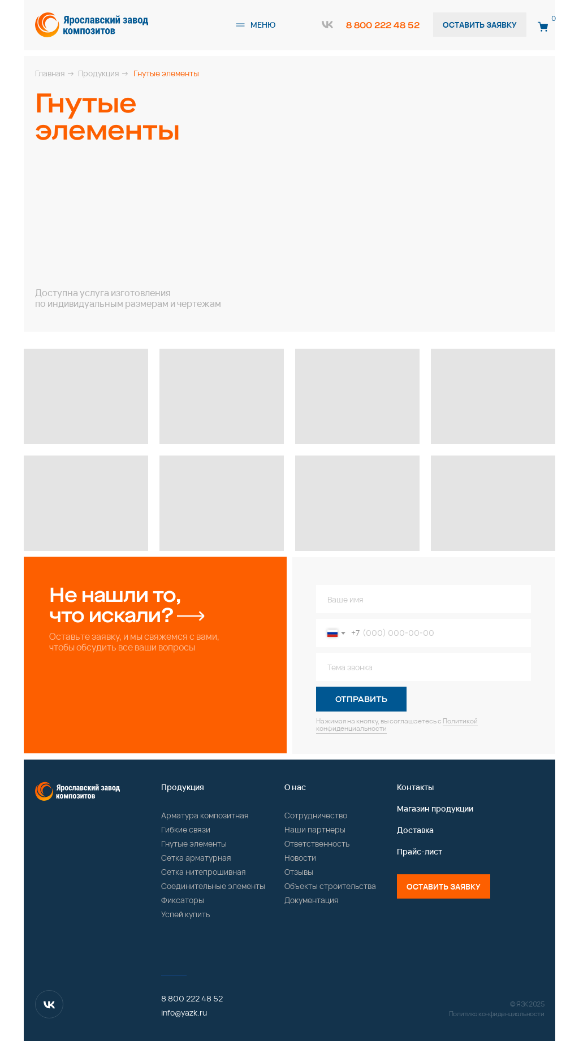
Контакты (415, 787)
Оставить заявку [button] (480, 24)
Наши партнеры (314, 829)
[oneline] (423, 667)
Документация (311, 900)
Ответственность (316, 843)
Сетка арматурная (196, 857)
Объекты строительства (330, 885)
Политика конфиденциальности (497, 1013)
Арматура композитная (205, 815)
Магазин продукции (435, 808)
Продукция (182, 787)
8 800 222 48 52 (383, 25)
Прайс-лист (419, 851)
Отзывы (298, 871)
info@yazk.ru (184, 1012)
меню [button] (262, 24)
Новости (300, 857)
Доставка (415, 830)
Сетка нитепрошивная (203, 871)
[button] (240, 25)
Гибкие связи (185, 829)
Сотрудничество (315, 815)
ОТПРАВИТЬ (361, 699)
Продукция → (103, 73)
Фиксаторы (182, 900)
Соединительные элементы (213, 885)
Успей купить (185, 914)
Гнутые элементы (194, 843)
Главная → (55, 73)
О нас (295, 787)
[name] (423, 599)
